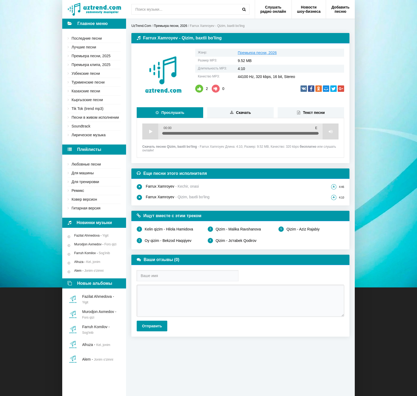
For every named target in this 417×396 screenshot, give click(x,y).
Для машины (83, 173)
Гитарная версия (86, 208)
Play (150, 131)
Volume (331, 131)
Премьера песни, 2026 (257, 53)
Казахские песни (86, 91)
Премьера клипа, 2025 (91, 65)
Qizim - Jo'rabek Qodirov (232, 240)
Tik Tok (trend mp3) (87, 108)
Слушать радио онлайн (273, 9)
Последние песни (87, 38)
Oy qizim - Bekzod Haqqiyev (164, 240)
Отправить (152, 326)
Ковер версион (84, 199)
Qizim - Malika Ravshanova (234, 229)
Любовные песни (86, 164)
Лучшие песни (84, 47)
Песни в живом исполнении (95, 117)
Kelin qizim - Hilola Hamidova (165, 229)
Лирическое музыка (89, 135)
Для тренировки (85, 182)
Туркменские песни (88, 82)
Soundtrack (81, 126)
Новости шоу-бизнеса (309, 9)
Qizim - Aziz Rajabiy (298, 229)
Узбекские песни (86, 73)
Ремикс (78, 190)
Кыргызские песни (87, 100)
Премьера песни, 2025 (91, 56)
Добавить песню (340, 9)
